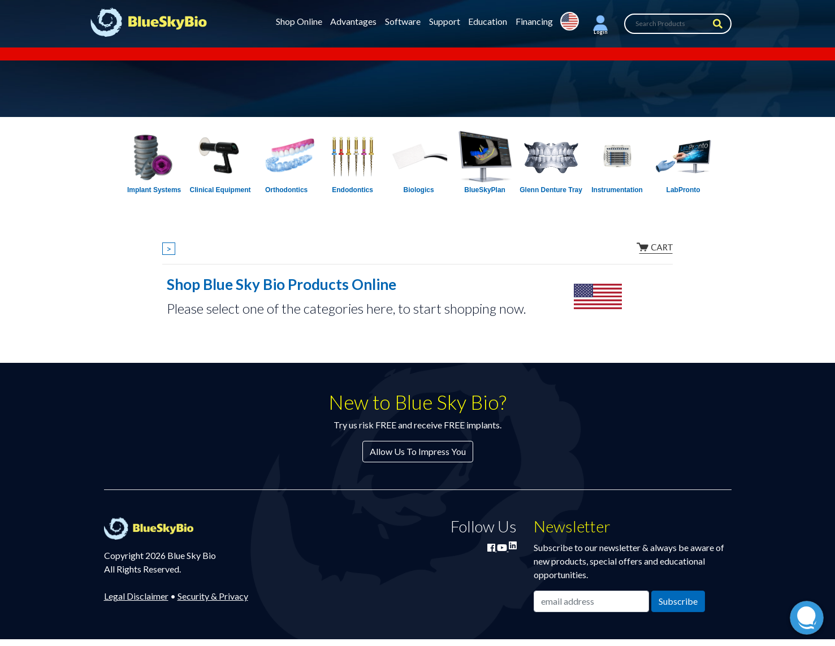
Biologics (419, 190)
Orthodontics (286, 190)
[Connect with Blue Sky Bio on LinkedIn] (513, 545)
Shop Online (299, 21)
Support (444, 21)
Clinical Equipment (220, 190)
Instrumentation (617, 190)
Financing (534, 21)
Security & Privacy (213, 596)
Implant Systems (154, 190)
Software (403, 21)
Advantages (353, 21)
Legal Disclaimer (136, 596)
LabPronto (683, 190)
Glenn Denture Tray (551, 190)
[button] (600, 23)
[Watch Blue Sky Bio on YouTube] (503, 547)
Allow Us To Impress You (418, 451)
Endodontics (352, 190)
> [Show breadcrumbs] (168, 248)
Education (487, 21)
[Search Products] (678, 24)
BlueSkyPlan (484, 190)
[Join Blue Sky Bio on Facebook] (492, 547)
